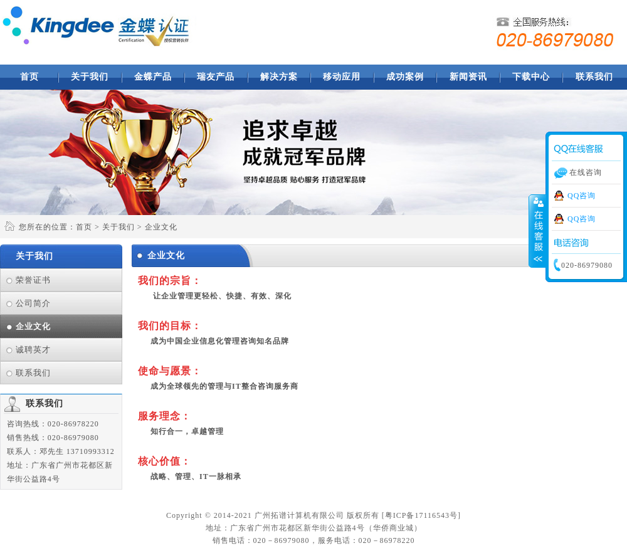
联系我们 (594, 77)
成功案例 (405, 77)
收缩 (537, 231)
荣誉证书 (33, 280)
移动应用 (342, 77)
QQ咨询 (581, 195)
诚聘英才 (33, 349)
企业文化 (33, 326)
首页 (29, 77)
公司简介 (33, 303)
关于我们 (89, 77)
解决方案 (279, 77)
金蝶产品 (153, 77)
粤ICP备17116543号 (421, 515)
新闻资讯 (468, 77)
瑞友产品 (215, 77)
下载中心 (531, 77)
